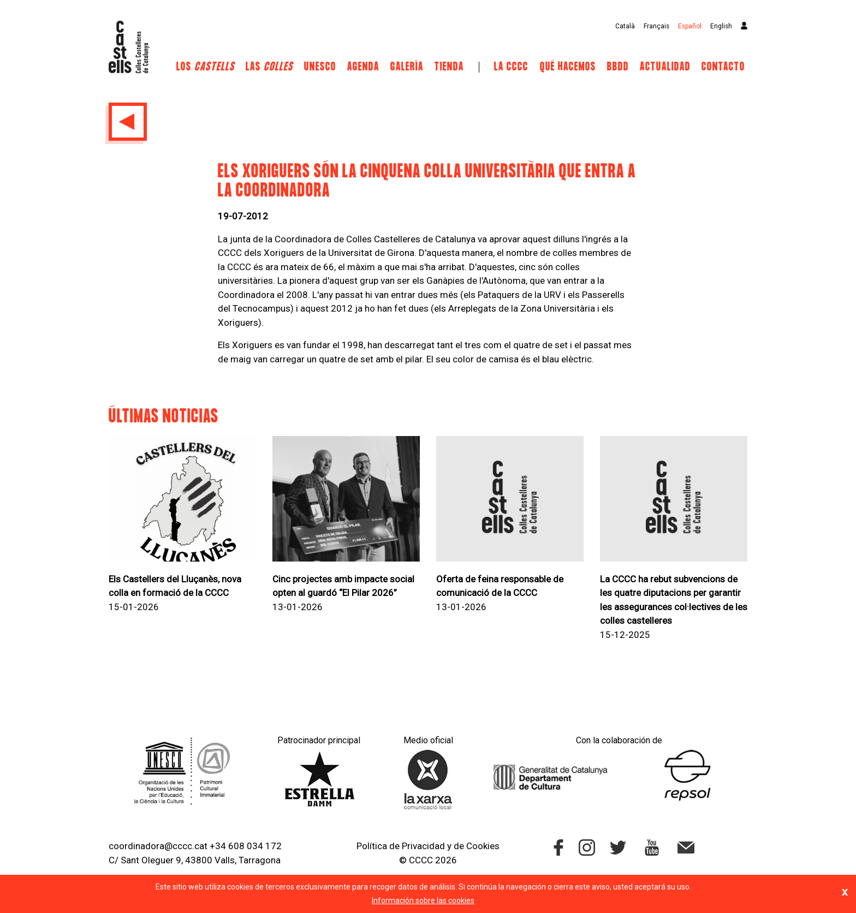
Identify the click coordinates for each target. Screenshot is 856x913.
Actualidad (665, 67)
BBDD (618, 67)
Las (269, 67)
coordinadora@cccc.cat (158, 845)
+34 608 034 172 (246, 845)
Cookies (483, 845)
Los (205, 67)
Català (625, 26)
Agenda (363, 67)
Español (690, 26)
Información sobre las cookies (423, 900)
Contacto (723, 67)
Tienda (449, 67)
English (721, 26)
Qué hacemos (568, 67)
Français (656, 26)
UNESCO (320, 67)
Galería (407, 67)
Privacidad (423, 845)
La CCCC (511, 67)
